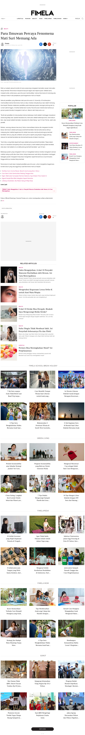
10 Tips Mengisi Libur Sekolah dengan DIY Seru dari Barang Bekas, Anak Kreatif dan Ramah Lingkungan (71, 497)
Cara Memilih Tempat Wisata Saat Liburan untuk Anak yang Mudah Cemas (42, 393)
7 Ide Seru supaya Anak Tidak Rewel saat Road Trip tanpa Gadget (14, 393)
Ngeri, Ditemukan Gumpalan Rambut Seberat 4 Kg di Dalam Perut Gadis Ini (24, 176)
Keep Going (42, 729)
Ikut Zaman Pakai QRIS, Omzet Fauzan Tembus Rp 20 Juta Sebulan (14, 683)
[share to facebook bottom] (41, 217)
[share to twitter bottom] (45, 217)
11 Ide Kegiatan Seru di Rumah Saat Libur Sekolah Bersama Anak (71, 425)
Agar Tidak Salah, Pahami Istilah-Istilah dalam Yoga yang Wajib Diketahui (42, 538)
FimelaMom (72, 120)
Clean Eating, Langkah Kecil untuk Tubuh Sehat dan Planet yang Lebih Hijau (14, 497)
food (40, 18)
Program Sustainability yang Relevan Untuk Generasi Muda (42, 466)
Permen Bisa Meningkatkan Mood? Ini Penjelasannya (35, 349)
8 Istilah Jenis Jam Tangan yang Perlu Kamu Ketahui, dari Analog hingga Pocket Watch (13, 570)
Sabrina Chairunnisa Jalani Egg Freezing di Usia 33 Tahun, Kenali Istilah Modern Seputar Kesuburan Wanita (71, 538)
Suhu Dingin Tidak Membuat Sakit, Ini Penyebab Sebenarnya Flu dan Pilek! (36, 330)
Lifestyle (21, 345)
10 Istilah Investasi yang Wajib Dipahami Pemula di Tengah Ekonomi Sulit (13, 538)
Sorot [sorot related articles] (43, 656)
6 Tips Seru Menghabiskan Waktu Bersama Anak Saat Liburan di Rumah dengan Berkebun (13, 425)
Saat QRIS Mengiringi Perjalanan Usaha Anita (42, 715)
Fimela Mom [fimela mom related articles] (43, 583)
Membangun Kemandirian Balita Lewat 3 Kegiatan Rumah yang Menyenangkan (71, 642)
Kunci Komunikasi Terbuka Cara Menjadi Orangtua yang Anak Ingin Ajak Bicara (14, 611)
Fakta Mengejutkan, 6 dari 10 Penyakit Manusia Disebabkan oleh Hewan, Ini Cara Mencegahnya (36, 273)
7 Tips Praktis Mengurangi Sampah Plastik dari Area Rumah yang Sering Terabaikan (42, 497)
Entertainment (73, 143)
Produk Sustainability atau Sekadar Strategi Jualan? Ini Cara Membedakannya (13, 466)
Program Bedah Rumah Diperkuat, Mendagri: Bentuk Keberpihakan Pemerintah (71, 683)
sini (3, 200)
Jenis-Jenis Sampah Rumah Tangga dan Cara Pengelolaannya (71, 570)
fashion (27, 18)
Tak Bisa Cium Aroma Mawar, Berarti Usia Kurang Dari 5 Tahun (20, 171)
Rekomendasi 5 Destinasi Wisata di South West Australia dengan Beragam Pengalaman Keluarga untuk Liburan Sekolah (42, 425)
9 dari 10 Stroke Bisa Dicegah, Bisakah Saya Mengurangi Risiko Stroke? (36, 310)
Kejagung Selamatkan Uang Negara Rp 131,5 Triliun (42, 683)
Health (21, 267)
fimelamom (48, 18)
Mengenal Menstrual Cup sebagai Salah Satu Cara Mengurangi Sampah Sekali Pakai (71, 466)
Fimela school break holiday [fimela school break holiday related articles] (43, 366)
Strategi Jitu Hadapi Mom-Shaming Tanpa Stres (13, 642)
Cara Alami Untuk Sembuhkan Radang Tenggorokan (17, 173)
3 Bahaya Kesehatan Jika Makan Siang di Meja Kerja (17, 181)
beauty (34, 18)
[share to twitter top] (45, 44)
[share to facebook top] (41, 44)
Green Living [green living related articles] (43, 438)
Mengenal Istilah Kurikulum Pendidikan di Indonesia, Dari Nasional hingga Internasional (42, 570)
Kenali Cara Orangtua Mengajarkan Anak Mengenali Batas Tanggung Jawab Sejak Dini (71, 611)
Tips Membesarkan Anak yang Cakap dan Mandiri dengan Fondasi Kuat (42, 611)
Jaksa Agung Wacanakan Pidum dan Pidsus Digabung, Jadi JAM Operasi (71, 715)
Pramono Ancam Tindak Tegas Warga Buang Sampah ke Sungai (13, 715)
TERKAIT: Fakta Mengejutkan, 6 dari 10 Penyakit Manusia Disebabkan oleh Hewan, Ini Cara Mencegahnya (27, 190)
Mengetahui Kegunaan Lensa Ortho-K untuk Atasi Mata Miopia (35, 291)
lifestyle (20, 18)
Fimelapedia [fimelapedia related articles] (43, 511)
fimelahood (57, 18)
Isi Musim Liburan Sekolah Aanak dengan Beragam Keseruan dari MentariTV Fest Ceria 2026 (71, 393)
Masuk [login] (77, 18)
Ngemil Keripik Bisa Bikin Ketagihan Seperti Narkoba (17, 178)
